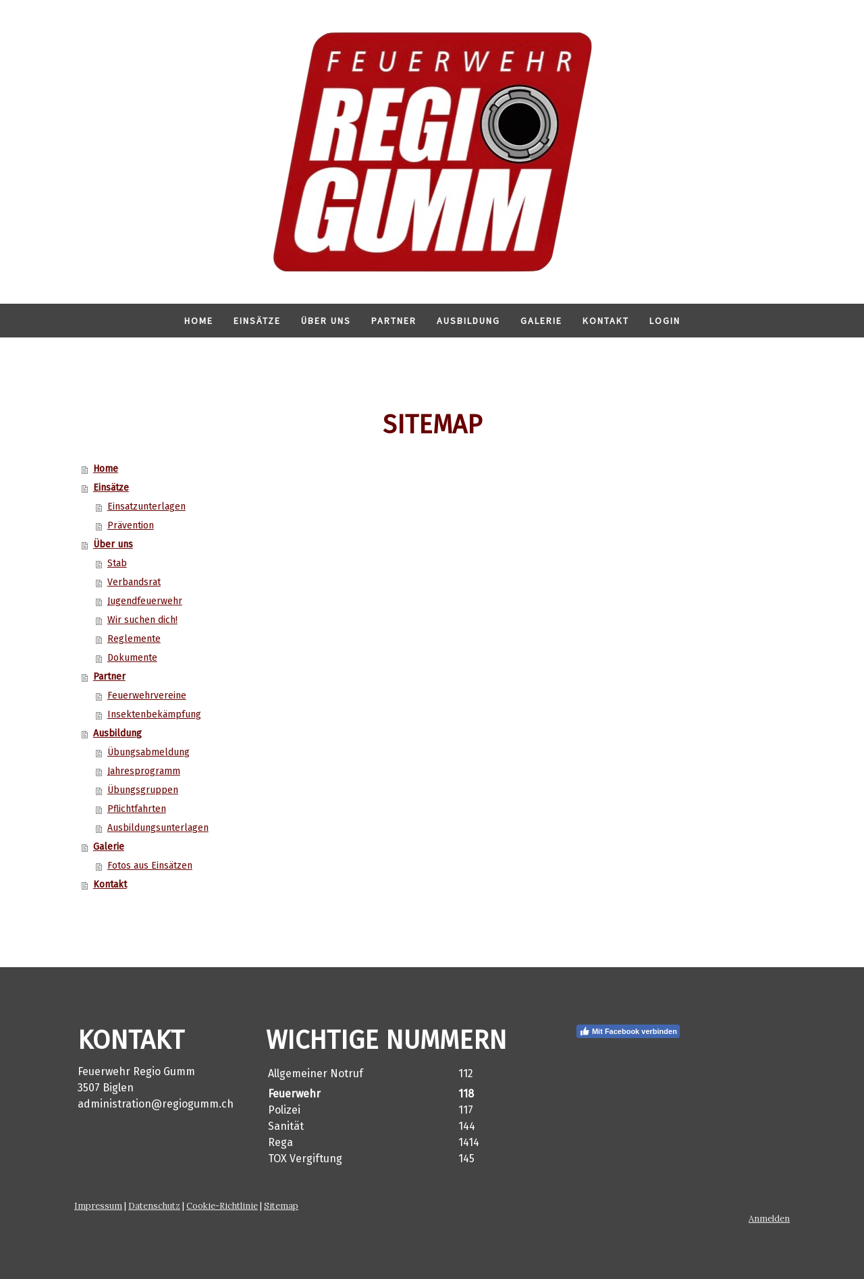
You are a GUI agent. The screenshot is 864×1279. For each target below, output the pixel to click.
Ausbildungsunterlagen (158, 828)
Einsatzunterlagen (146, 506)
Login (664, 321)
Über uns (326, 321)
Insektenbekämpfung (154, 714)
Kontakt (606, 321)
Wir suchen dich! (142, 620)
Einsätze (257, 321)
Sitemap (281, 1206)
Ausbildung (468, 321)
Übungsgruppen (142, 790)
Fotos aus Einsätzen (149, 865)
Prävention (130, 525)
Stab (117, 563)
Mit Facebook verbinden (628, 1031)
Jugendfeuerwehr (144, 601)
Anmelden (769, 1218)
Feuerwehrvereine (146, 695)
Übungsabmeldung (148, 752)
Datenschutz (154, 1206)
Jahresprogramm (143, 771)
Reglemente (134, 639)
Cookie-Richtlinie (222, 1206)
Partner (393, 321)
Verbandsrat (134, 582)
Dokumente (132, 657)
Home (198, 321)
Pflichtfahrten (136, 809)
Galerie (541, 321)
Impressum (98, 1206)
